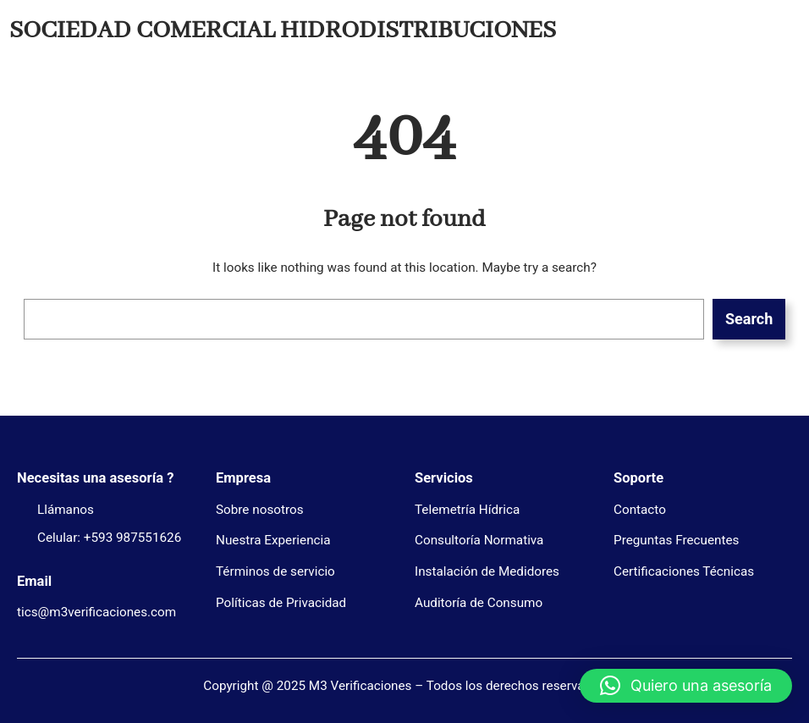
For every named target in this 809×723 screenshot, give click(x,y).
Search (749, 319)
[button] (686, 686)
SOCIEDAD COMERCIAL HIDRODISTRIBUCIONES (282, 30)
